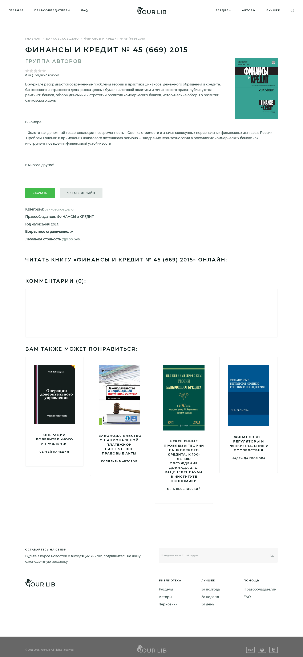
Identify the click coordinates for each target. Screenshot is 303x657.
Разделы (224, 10)
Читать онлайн (81, 193)
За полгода (210, 589)
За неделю (210, 597)
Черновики (168, 604)
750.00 (67, 239)
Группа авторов (53, 61)
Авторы (249, 10)
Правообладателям (52, 10)
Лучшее (273, 10)
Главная (16, 10)
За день (207, 604)
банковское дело (62, 38)
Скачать (40, 193)
